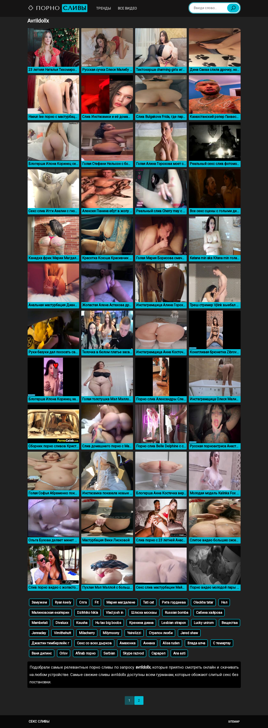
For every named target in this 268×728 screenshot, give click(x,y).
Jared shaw (189, 633)
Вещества (229, 623)
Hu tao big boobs (108, 623)
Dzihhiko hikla (87, 613)
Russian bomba (176, 613)
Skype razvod (133, 653)
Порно (57, 8)
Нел (224, 602)
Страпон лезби (161, 633)
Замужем (39, 602)
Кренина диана (141, 623)
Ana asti (179, 653)
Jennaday (39, 633)
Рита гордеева (174, 602)
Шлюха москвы (144, 613)
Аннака (149, 643)
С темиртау (222, 643)
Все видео (127, 8)
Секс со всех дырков (94, 643)
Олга (83, 602)
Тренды (103, 8)
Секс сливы (39, 721)
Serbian (109, 653)
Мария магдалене (120, 602)
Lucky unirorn (204, 623)
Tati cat (148, 602)
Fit (96, 602)
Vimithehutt (62, 633)
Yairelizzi (134, 633)
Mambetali (40, 623)
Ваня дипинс (42, 653)
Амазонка (127, 643)
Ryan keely (63, 602)
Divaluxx (61, 623)
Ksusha (81, 623)
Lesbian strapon (173, 623)
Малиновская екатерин (50, 613)
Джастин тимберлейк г (50, 643)
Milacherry (87, 633)
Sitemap (234, 721)
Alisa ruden (171, 643)
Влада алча (196, 643)
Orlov (64, 653)
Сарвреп (158, 653)
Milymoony (111, 633)
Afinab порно (85, 653)
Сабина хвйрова (209, 613)
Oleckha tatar (203, 602)
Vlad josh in (114, 613)
